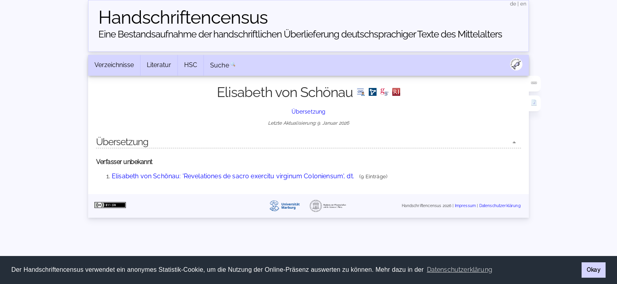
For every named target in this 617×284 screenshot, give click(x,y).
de (513, 4)
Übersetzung (309, 111)
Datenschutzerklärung (500, 206)
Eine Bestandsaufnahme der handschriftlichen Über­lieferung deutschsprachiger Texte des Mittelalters (300, 34)
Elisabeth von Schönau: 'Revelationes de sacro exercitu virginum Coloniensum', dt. (233, 176)
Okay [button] (593, 269)
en (523, 4)
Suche (219, 65)
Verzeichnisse (114, 65)
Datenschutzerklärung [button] (459, 269)
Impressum (465, 206)
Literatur (159, 65)
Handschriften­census (183, 17)
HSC (190, 65)
